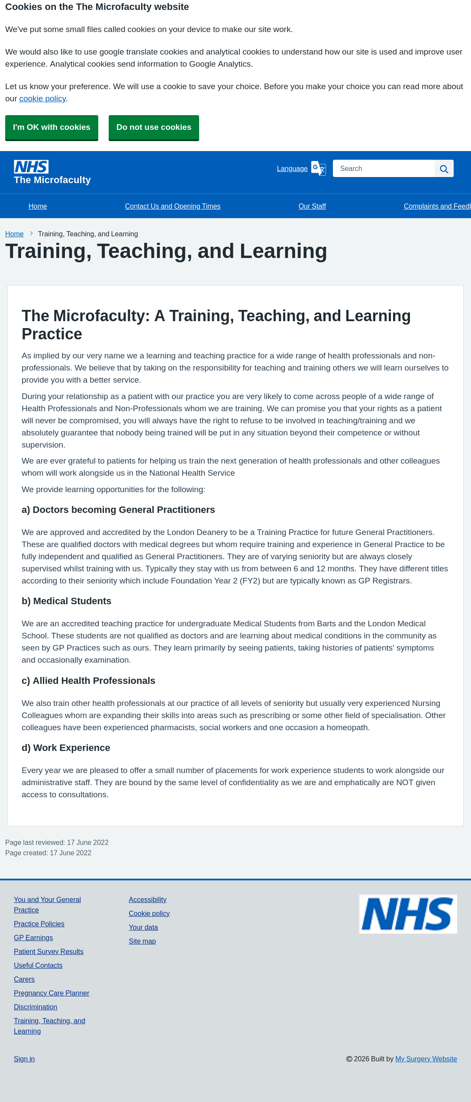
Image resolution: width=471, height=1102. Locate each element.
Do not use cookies (153, 127)
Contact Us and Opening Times (173, 206)
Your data (143, 927)
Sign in (24, 1058)
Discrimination (35, 1006)
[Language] (301, 168)
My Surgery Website (426, 1058)
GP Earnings (33, 937)
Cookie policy (149, 913)
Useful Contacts (38, 965)
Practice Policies (39, 923)
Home (38, 206)
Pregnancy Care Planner (51, 992)
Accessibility (148, 899)
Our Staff (312, 206)
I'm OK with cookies (51, 127)
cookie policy (42, 98)
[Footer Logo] (408, 914)
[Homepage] (144, 172)
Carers (24, 979)
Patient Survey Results (49, 951)
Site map (142, 941)
